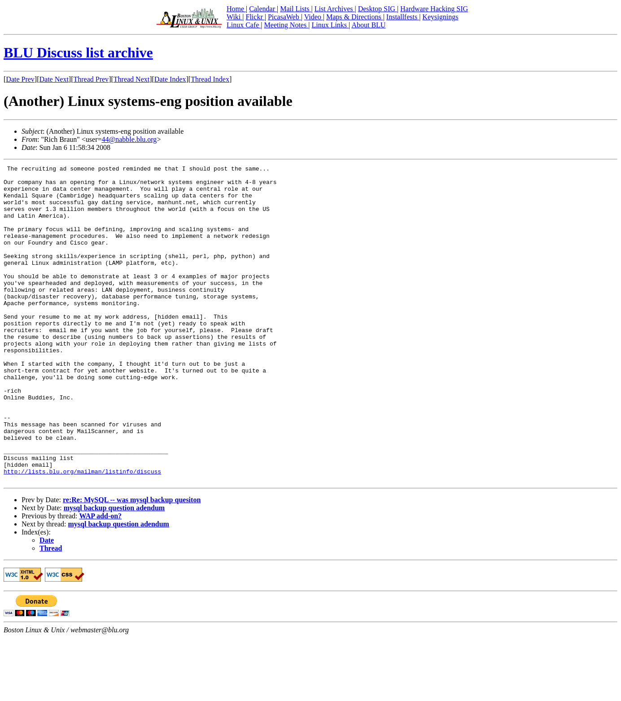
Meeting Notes (286, 25)
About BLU (368, 25)
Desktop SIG (377, 9)
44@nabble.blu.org (129, 139)
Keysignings (440, 17)
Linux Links (330, 25)
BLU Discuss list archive (78, 52)
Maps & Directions (354, 17)
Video (313, 17)
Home (236, 9)
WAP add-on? (100, 579)
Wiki (234, 17)
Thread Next (131, 79)
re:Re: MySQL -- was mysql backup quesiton (132, 563)
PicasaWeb (284, 17)
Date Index (170, 79)
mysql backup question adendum (114, 571)
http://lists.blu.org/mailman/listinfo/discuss (82, 533)
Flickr (254, 17)
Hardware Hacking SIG (434, 9)
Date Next (54, 79)
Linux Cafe (244, 25)
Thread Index (210, 79)
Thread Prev (91, 79)
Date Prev (20, 79)
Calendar (263, 9)
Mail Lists (295, 9)
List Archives (335, 9)
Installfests (402, 17)
